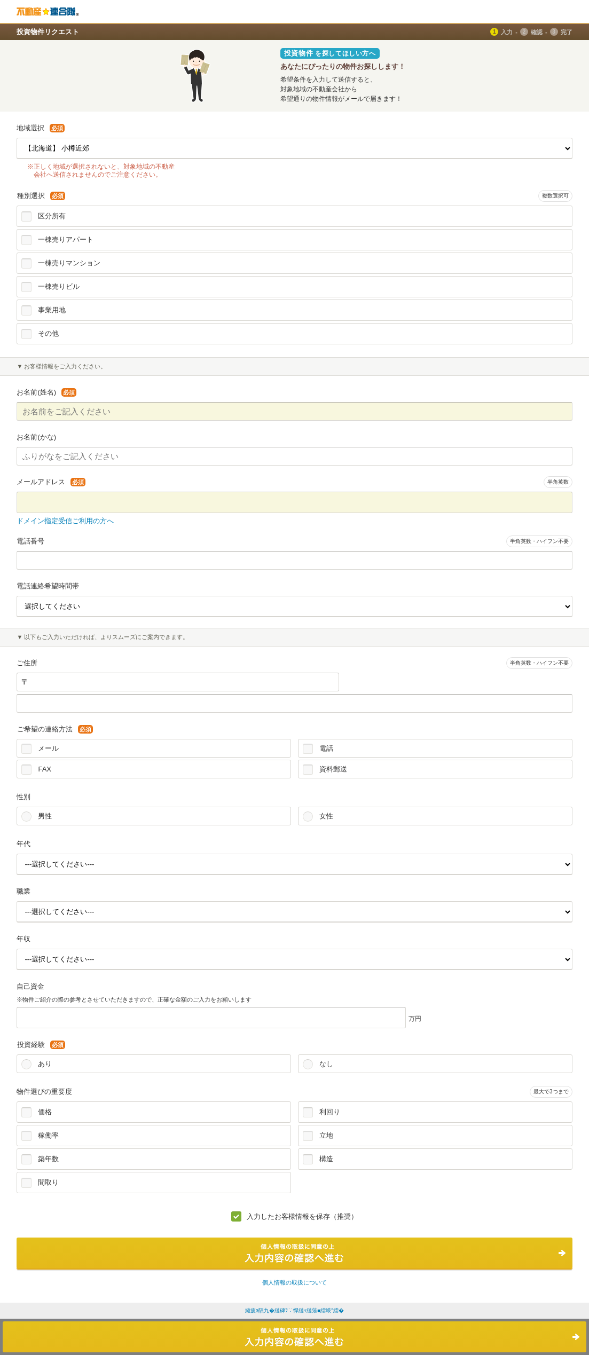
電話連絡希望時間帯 (48, 586)
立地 (326, 1135)
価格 (45, 1112)
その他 (48, 333)
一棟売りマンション (69, 263)
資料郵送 (333, 769)
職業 (23, 891)
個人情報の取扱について (294, 1282)
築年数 (48, 1159)
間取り (48, 1182)
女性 (326, 816)
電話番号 (30, 541)
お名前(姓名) (46, 392)
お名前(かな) (36, 437)
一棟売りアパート (65, 239)
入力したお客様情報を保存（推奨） (302, 1216)
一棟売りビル (59, 286)
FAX (44, 769)
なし (326, 1064)
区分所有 (52, 216)
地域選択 (41, 128)
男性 (45, 816)
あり (45, 1064)
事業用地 (52, 310)
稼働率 (48, 1135)
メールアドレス (51, 482)
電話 (326, 748)
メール (48, 748)
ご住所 (27, 663)
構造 (326, 1159)
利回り (329, 1112)
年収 (23, 939)
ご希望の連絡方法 (55, 729)
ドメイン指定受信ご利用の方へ (65, 521)
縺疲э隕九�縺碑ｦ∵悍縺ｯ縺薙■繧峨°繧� (294, 1310)
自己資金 (30, 986)
